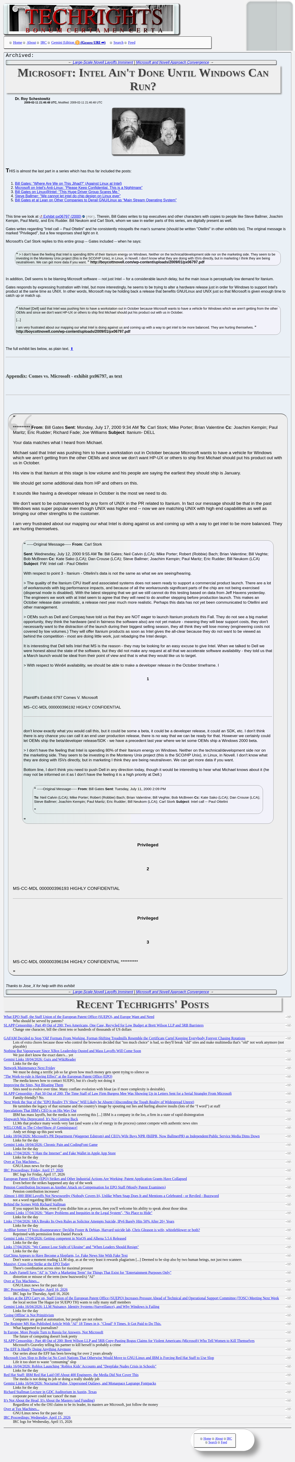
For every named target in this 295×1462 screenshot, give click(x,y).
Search (119, 42)
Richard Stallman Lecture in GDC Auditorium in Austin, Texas (50, 1393)
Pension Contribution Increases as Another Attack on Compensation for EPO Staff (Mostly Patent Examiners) (85, 1188)
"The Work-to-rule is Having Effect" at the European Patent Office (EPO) (58, 1078)
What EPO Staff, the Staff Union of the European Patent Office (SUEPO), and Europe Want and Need (79, 1018)
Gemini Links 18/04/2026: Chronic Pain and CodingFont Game (51, 1146)
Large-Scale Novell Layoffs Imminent (103, 63)
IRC (44, 42)
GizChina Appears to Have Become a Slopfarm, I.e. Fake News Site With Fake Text (66, 1257)
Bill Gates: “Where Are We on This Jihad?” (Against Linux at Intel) (68, 185)
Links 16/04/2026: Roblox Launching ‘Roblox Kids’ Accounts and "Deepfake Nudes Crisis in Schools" (80, 1367)
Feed (131, 42)
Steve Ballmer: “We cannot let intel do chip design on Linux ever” (68, 197)
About (31, 42)
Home (17, 42)
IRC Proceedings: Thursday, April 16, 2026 (36, 1291)
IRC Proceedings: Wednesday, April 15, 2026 (37, 1419)
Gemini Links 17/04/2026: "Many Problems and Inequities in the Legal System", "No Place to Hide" (78, 1214)
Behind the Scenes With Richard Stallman (35, 1205)
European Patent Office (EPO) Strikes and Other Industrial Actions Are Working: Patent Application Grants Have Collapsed (95, 1180)
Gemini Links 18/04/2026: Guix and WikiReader (40, 1060)
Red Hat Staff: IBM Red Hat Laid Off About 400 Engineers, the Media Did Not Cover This (71, 1376)
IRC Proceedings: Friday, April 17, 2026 (33, 1171)
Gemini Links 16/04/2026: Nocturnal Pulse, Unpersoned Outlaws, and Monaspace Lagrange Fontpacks (80, 1384)
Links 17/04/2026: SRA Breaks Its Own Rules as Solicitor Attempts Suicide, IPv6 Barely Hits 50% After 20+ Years (89, 1222)
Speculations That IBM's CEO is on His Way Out (40, 1112)
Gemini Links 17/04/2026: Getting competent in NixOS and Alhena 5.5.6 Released (65, 1239)
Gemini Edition (62, 42)
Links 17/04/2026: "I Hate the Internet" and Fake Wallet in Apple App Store (60, 1154)
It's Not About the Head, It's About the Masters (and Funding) (49, 1401)
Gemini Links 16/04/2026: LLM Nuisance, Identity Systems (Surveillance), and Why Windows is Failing (81, 1308)
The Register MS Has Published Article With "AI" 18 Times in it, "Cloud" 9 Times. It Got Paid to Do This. (82, 1325)
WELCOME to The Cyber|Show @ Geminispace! (40, 1129)
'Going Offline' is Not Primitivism (29, 1316)
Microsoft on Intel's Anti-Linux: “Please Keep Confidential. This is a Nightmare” (78, 189)
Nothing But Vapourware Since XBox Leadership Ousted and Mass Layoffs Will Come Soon (72, 1052)
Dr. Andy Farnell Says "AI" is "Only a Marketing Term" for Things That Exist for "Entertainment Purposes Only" (87, 1274)
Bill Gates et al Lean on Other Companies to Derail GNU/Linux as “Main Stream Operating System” (96, 201)
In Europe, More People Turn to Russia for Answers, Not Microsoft (53, 1333)
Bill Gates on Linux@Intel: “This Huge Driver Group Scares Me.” (67, 193)
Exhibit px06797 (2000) (62, 218)
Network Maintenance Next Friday (29, 1069)
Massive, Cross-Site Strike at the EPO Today (37, 1265)
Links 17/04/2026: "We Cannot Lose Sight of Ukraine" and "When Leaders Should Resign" (71, 1248)
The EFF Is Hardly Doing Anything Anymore (37, 1350)
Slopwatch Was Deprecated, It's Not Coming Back (41, 1120)
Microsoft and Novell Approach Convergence (172, 63)
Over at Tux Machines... (21, 1163)
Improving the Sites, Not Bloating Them (33, 1086)
